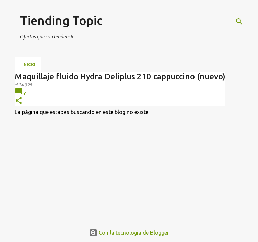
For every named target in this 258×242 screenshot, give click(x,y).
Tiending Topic (61, 20)
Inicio (28, 64)
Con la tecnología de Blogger (129, 233)
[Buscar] (239, 21)
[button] (19, 101)
